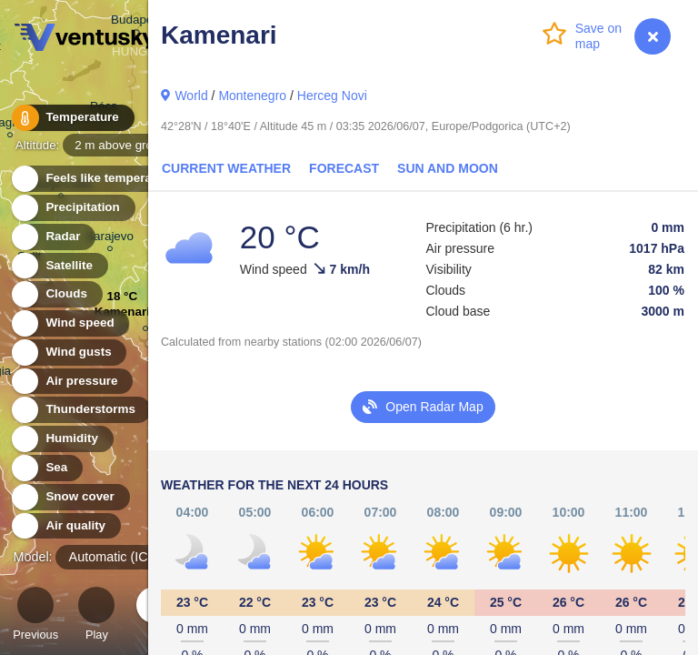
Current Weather (226, 168)
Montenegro (252, 95)
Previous (35, 616)
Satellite (59, 266)
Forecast (344, 168)
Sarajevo (109, 238)
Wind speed (70, 323)
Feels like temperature (99, 179)
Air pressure (71, 381)
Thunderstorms (80, 410)
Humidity (61, 439)
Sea (46, 468)
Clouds (56, 294)
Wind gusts (68, 352)
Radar (53, 237)
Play (96, 616)
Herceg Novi (332, 95)
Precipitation (72, 208)
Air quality (65, 526)
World (190, 95)
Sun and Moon (447, 168)
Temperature (72, 118)
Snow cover (70, 497)
